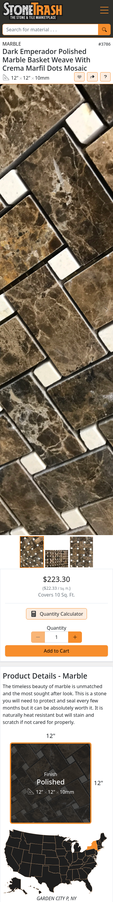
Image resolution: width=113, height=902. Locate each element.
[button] (56, 309)
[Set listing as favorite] (79, 76)
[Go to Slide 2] (57, 558)
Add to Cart (56, 651)
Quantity (56, 628)
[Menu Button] (104, 10)
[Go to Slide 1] (32, 552)
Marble (11, 44)
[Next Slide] (106, 310)
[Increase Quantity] (75, 637)
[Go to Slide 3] (81, 552)
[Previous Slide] (6, 310)
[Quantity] (56, 637)
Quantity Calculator (56, 614)
